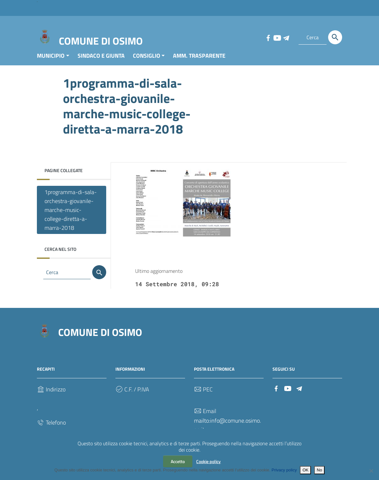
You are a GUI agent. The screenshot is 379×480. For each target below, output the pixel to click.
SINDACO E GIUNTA (101, 61)
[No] (371, 471)
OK (305, 470)
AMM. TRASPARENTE (199, 61)
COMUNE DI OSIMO (101, 40)
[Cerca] (335, 37)
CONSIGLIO (146, 61)
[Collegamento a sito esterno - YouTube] (277, 37)
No (319, 470)
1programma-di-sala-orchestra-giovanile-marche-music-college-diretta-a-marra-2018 (71, 216)
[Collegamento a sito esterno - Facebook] (268, 37)
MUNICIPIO (51, 61)
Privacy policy (284, 470)
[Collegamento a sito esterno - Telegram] (286, 37)
